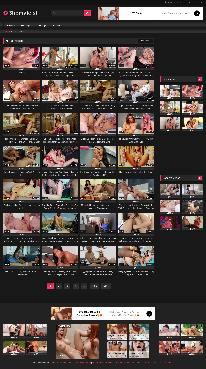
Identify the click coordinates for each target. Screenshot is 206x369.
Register (198, 2)
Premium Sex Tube (113, 363)
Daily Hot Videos (58, 363)
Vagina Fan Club (143, 363)
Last (106, 286)
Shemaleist (20, 12)
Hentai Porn (97, 363)
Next (94, 286)
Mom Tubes (73, 363)
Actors (58, 25)
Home (12, 25)
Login (187, 2)
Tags (44, 25)
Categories (28, 25)
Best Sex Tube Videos (163, 363)
